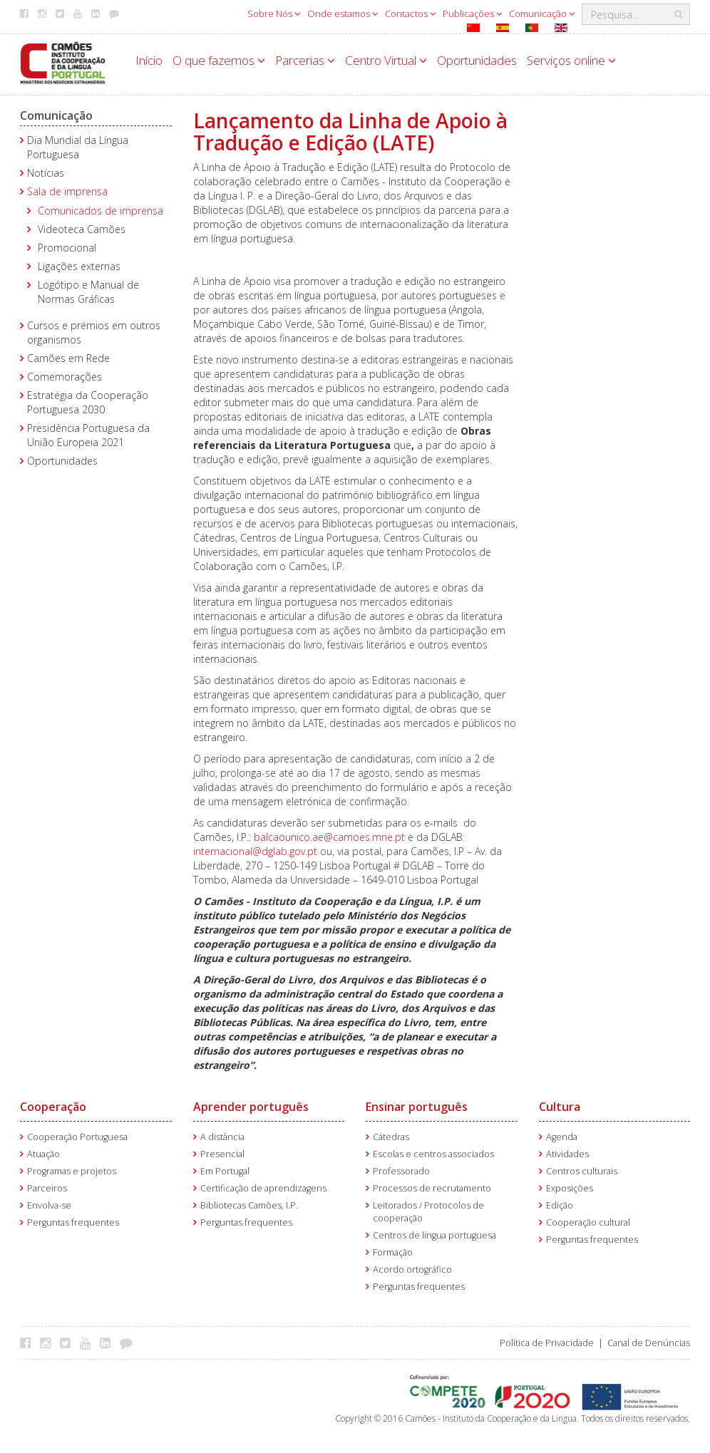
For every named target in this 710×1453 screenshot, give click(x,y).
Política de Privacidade (547, 1343)
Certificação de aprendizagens (263, 1188)
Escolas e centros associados (433, 1154)
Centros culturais (581, 1171)
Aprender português (251, 1107)
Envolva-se (49, 1205)
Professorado (401, 1171)
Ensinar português (417, 1107)
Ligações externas (79, 266)
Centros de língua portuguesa (434, 1235)
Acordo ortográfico (412, 1269)
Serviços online (571, 60)
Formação (393, 1252)
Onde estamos (342, 13)
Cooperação (53, 1107)
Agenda (561, 1137)
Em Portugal (224, 1171)
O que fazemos (219, 60)
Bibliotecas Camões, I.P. (249, 1205)
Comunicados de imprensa (100, 210)
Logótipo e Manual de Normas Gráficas (88, 292)
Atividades (567, 1154)
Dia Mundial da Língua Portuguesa (77, 147)
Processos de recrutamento (432, 1188)
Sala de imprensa (67, 191)
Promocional (67, 247)
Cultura (559, 1107)
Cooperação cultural (588, 1222)
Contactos (410, 13)
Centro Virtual (386, 60)
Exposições (569, 1188)
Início (149, 60)
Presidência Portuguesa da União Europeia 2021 (88, 435)
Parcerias (305, 60)
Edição (559, 1205)
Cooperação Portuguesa (77, 1137)
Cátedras (391, 1137)
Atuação (43, 1154)
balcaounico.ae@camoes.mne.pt (329, 837)
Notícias (45, 173)
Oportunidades (477, 60)
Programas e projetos (71, 1171)
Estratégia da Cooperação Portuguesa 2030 (87, 402)
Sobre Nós (273, 13)
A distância (222, 1137)
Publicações (472, 13)
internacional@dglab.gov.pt (255, 851)
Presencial (222, 1154)
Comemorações (64, 376)
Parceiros (47, 1188)
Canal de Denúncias (648, 1343)
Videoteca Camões (81, 229)
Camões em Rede (68, 358)
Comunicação (542, 13)
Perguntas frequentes (73, 1222)
